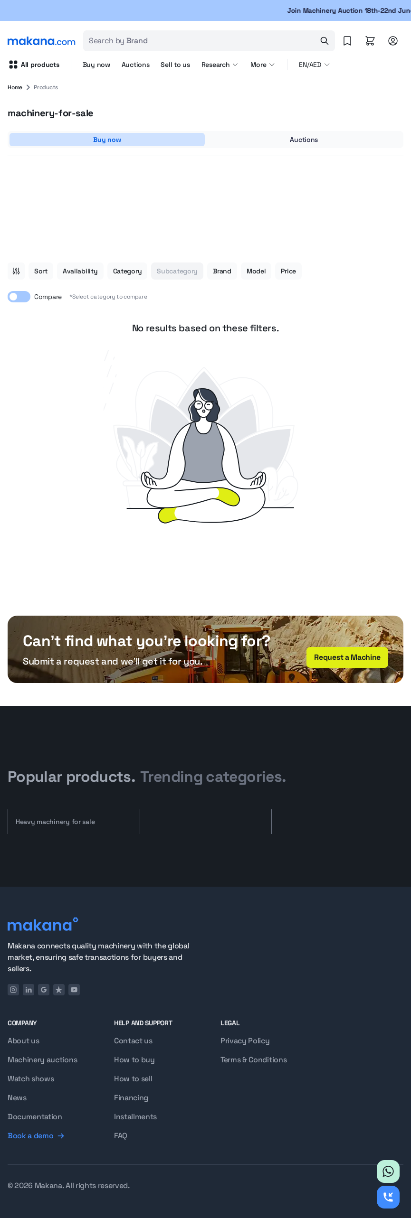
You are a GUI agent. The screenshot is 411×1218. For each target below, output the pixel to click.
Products (46, 87)
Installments (135, 1117)
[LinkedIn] (28, 989)
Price (288, 271)
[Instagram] (13, 989)
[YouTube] (74, 989)
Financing (131, 1098)
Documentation (35, 1117)
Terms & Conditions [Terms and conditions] (253, 1060)
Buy (96, 64)
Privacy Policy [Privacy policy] (245, 1041)
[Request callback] (388, 1197)
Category (127, 271)
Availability (80, 271)
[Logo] (99, 924)
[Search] (324, 40)
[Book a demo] (49, 1136)
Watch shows (31, 1079)
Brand (222, 271)
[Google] (43, 989)
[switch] (19, 296)
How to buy (134, 1060)
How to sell (133, 1079)
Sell (175, 64)
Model (256, 271)
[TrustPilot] (59, 989)
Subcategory (177, 271)
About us (23, 1041)
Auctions (136, 64)
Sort (41, 271)
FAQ (120, 1136)
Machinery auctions (42, 1060)
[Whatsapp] (388, 1171)
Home (15, 87)
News (17, 1098)
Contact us (133, 1041)
